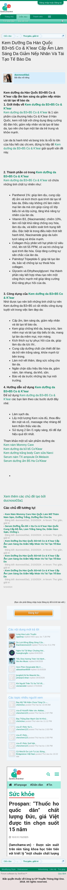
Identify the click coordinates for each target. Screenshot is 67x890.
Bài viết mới (23, 21)
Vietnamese (22, 869)
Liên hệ (53, 869)
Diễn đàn (23, 17)
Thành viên (38, 17)
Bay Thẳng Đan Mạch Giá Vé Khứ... (32, 719)
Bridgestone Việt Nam (25, 754)
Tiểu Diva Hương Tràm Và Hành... (31, 659)
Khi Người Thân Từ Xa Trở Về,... (30, 683)
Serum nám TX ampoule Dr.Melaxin (26, 456)
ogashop (20, 637)
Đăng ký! (33, 612)
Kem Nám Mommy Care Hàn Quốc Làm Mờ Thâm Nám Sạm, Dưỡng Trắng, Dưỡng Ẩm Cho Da (31, 516)
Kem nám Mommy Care (19, 444)
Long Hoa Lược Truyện (26, 634)
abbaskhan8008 (23, 669)
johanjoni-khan (22, 678)
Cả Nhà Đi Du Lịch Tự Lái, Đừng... (31, 751)
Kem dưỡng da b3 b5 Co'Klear (23, 448)
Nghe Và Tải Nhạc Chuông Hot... (30, 651)
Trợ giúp (61, 869)
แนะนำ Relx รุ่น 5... (24, 727)
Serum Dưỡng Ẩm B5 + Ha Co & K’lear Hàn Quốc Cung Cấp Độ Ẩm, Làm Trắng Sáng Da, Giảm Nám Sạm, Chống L (31, 529)
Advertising (43, 869)
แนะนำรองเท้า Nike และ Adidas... (31, 710)
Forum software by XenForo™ (14, 874)
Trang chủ (9, 17)
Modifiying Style (9, 869)
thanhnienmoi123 (23, 645)
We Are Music (22, 661)
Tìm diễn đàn (9, 21)
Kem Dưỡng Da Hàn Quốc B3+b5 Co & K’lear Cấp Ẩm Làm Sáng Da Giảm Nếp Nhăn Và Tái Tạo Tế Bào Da (32, 544)
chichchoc (20, 705)
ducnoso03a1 (21, 74)
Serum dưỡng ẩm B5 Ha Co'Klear (25, 460)
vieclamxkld (21, 686)
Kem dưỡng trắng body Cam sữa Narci (28, 452)
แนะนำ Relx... (22, 735)
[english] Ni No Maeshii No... (28, 675)
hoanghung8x (22, 653)
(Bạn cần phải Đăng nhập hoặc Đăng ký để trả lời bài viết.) (39, 602)
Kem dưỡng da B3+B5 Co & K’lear (26, 112)
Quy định (62, 874)
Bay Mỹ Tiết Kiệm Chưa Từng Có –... (32, 702)
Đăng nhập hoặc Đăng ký (50, 3)
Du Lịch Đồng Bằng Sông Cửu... (30, 642)
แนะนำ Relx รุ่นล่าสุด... (26, 743)
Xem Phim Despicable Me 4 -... (29, 667)
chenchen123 (22, 713)
